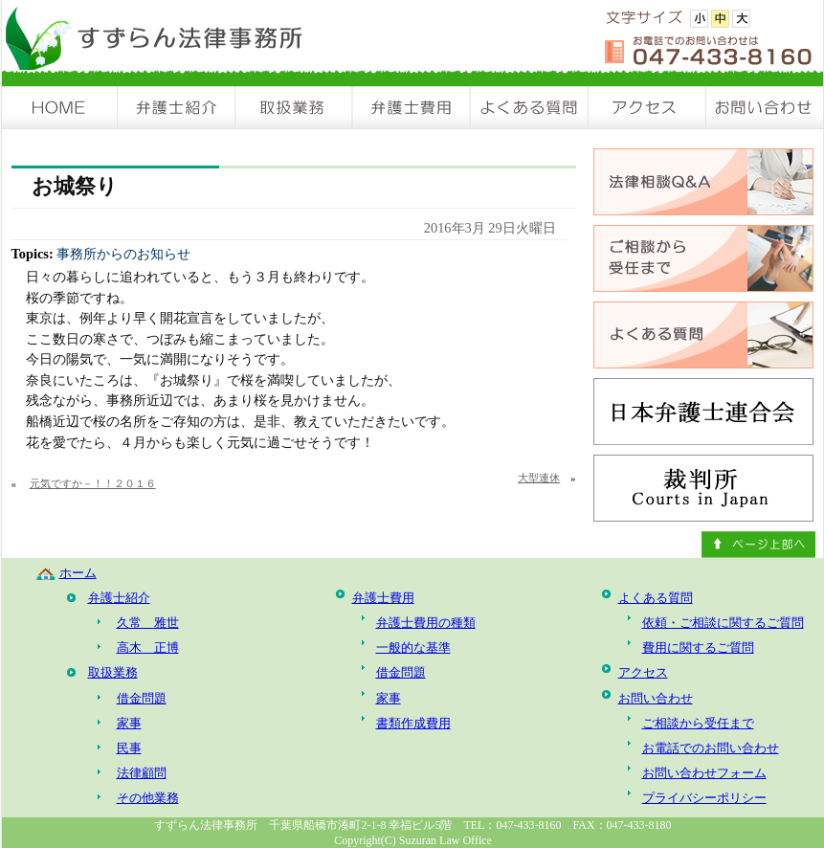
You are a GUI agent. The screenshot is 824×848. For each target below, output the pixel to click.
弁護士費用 (412, 107)
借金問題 (142, 698)
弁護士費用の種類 (426, 622)
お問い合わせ (764, 107)
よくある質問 (530, 107)
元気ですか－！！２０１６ (93, 483)
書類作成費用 (413, 723)
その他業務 (148, 798)
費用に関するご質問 (698, 647)
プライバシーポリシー (704, 798)
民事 (129, 748)
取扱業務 (294, 107)
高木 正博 (148, 647)
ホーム (78, 573)
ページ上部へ (758, 544)
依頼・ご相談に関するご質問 (723, 622)
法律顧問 (142, 773)
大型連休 (539, 477)
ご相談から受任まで (698, 723)
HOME (60, 107)
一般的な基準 (413, 647)
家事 (129, 723)
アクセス (647, 107)
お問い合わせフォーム (704, 773)
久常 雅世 (148, 622)
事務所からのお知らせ (123, 253)
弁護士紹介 (177, 107)
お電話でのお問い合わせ (710, 748)
